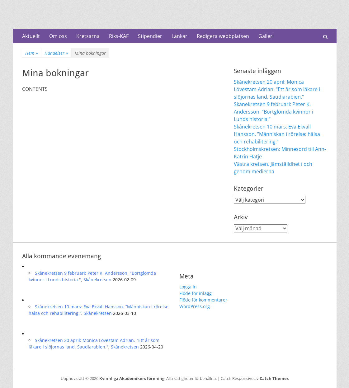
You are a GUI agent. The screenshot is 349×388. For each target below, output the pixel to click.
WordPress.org (194, 306)
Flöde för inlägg (195, 293)
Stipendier (150, 36)
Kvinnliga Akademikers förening (131, 378)
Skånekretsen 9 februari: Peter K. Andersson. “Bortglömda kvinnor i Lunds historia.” (273, 112)
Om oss (58, 36)
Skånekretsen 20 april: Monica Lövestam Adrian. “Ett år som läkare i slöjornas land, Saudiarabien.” (277, 89)
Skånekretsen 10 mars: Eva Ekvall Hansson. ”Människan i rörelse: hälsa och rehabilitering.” (277, 134)
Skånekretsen (97, 280)
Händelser (56, 53)
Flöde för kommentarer (203, 300)
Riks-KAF (119, 36)
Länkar (179, 36)
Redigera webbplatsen (223, 36)
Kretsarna (88, 36)
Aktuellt (31, 36)
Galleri (266, 36)
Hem (31, 53)
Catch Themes (274, 378)
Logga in (188, 287)
